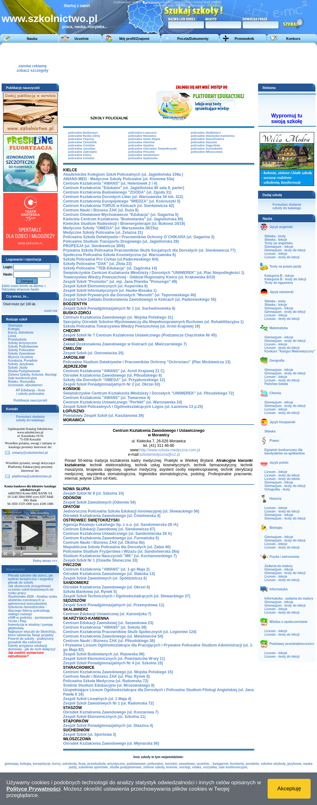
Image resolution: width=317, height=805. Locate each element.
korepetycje (42, 763)
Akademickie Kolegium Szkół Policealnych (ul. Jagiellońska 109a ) (123, 174)
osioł (47, 311)
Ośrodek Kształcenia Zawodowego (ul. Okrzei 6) (106, 587)
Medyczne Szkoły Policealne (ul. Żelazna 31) (103, 232)
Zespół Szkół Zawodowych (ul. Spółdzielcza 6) (105, 578)
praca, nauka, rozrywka (83, 27)
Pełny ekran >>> (45, 561)
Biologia (276, 527)
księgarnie (220, 763)
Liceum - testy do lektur (282, 479)
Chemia (275, 393)
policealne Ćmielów (81, 145)
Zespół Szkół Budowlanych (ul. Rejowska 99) (103, 654)
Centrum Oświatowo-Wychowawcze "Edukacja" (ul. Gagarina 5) (120, 214)
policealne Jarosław (81, 148)
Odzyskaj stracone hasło (20, 289)
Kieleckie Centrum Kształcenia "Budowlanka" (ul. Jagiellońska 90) (123, 219)
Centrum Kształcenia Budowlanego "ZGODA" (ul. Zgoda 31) (117, 192)
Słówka (269, 431)
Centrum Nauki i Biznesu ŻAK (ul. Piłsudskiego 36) (109, 641)
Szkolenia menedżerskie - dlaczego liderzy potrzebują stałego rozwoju (29, 610)
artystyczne (116, 763)
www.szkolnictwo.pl (49, 18)
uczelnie (203, 763)
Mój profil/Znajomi (134, 39)
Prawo (274, 440)
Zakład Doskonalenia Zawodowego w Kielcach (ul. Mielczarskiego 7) (125, 344)
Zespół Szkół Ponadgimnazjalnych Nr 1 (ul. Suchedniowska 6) (119, 308)
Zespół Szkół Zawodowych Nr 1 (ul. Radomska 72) (108, 703)
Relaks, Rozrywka (21, 381)
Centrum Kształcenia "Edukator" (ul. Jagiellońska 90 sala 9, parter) (123, 188)
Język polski (279, 462)
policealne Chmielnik (82, 142)
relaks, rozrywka (204, 767)
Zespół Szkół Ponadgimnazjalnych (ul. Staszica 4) (108, 725)
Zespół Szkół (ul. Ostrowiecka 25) (93, 353)
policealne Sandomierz (144, 155)
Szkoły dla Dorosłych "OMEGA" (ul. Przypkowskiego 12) (114, 380)
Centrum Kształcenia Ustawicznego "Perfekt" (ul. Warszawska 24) (122, 402)
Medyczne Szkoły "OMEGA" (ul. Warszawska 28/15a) (110, 228)
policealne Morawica (142, 135)
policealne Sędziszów (143, 158)
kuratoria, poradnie (244, 763)
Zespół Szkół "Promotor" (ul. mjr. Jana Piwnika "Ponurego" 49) (120, 281)
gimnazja (11, 763)
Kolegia (13, 329)
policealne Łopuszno (142, 132)
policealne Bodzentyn (83, 132)
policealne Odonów (141, 142)
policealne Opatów (141, 145)
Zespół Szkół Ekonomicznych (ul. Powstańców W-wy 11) (114, 658)
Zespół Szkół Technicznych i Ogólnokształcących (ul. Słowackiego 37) (126, 596)
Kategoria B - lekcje (279, 275)
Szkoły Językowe (21, 364)
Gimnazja (15, 325)
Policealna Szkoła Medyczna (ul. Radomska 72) (105, 681)
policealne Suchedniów (207, 148)
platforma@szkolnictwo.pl (32, 476)
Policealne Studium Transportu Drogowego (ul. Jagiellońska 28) (121, 241)
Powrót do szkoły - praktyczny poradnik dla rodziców (31, 640)
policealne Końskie (81, 158)
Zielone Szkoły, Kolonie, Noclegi (32, 374)
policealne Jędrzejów (82, 151)
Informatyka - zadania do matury (288, 598)
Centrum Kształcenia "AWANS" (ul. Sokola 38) (105, 627)
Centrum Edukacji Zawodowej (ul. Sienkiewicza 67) (109, 529)
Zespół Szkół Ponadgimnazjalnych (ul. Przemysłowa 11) (113, 605)
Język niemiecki (282, 292)
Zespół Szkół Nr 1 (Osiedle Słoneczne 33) (100, 560)
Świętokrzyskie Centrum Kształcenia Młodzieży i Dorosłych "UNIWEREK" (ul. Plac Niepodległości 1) (153, 272)
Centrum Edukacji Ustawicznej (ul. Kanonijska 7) (107, 614)
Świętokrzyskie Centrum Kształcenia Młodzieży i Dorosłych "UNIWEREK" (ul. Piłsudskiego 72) (148, 393)
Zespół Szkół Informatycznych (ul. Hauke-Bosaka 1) (109, 290)
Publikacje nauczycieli (30, 400)
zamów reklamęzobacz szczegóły (32, 66)
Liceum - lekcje (275, 253)
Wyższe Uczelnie (20, 357)
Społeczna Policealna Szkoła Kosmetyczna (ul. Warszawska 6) (119, 255)
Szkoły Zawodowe (21, 353)
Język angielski (281, 227)
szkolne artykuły (273, 763)
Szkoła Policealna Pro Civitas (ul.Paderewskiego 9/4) (110, 259)
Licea (12, 336)
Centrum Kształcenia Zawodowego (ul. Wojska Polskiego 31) (118, 317)
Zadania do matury (278, 566)
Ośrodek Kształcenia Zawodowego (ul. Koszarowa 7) (110, 712)
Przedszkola (17, 339)
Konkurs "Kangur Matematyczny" (289, 351)
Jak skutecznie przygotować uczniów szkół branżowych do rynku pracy (31, 589)
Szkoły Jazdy (18, 367)
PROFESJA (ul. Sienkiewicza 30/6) (94, 246)
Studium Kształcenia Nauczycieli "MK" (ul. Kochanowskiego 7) (120, 556)
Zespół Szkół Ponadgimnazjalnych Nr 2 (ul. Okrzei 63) (111, 384)
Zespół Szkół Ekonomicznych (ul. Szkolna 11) (104, 716)
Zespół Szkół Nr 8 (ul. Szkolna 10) (93, 493)
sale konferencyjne (233, 767)
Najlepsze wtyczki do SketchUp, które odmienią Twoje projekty (32, 633)
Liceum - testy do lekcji (281, 257)
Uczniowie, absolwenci (25, 385)
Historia (275, 498)
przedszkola (96, 763)
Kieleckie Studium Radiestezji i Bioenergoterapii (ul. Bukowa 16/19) (124, 223)
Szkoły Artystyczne (22, 343)
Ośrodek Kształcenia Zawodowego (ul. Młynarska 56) (111, 743)
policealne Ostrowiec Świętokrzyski (152, 148)
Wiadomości (15, 569)
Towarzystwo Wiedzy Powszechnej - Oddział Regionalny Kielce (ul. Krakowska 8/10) (139, 277)
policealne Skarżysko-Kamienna (212, 135)
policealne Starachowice (207, 139)
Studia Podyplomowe (24, 371)
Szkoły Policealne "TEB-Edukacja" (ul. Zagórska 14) (110, 268)
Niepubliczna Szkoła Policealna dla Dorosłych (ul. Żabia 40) (116, 547)
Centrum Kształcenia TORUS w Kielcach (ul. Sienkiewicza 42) (118, 205)
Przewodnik (244, 39)
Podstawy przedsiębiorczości (292, 644)
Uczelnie (82, 39)
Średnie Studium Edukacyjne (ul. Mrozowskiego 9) (109, 685)
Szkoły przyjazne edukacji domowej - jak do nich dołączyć (31, 647)
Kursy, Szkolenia (20, 332)
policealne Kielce (79, 155)
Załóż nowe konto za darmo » (24, 286)
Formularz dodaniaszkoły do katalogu (30, 418)
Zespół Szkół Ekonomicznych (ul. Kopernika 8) (105, 286)
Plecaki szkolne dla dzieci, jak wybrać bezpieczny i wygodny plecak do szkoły (30, 579)
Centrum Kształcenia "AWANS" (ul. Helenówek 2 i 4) (110, 183)
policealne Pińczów (141, 151)
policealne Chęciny (81, 139)
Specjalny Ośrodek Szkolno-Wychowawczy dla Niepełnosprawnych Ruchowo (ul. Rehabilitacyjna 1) (153, 322)
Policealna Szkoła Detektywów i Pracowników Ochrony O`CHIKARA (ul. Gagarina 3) (138, 237)
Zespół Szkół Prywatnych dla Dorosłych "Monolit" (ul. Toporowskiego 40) (129, 295)
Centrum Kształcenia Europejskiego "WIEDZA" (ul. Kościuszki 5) (121, 201)
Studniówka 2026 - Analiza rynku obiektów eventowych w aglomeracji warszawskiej (32, 600)
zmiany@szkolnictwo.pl (30, 452)
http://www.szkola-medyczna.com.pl (170, 450)
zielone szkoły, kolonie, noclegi (166, 767)
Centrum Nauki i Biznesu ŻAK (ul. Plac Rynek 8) (106, 676)
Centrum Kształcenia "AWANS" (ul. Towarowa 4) (106, 397)
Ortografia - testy (277, 489)
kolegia (25, 763)
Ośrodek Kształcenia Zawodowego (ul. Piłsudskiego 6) (112, 375)
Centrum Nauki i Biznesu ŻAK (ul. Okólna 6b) (104, 542)
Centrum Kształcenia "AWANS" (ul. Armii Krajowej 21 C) (113, 371)
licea (81, 763)
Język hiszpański (282, 422)
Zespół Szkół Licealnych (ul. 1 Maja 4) (97, 699)
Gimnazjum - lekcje (278, 246)
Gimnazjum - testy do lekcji (285, 250)
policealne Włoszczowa (207, 151)
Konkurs (293, 39)
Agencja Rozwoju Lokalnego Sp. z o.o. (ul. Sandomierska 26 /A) (120, 524)
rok (54, 311)
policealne (155, 763)
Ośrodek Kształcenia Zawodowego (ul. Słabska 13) (109, 574)
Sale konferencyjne (22, 378)
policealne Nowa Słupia (144, 139)
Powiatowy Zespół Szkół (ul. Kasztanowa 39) (103, 415)
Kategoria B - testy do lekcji (285, 279)
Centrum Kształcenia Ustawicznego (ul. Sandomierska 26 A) (117, 533)
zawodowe (187, 763)
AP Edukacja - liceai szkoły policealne (30, 391)
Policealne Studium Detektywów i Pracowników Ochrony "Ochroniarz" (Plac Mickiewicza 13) (147, 362)
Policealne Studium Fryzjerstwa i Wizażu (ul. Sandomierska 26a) (121, 551)
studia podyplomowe (125, 767)
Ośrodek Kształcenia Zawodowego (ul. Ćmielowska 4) (111, 515)
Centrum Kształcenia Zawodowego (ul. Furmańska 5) (111, 538)
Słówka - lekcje (275, 239)
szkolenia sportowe (93, 767)
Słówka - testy (275, 236)
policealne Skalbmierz (206, 132)
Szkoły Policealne (21, 350)
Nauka (32, 39)
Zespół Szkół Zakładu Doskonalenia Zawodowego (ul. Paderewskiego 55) (139, 299)
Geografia (277, 360)
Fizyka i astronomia (284, 556)
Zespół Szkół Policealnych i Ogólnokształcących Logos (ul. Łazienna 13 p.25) (133, 406)
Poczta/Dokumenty (192, 39)
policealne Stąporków (205, 145)
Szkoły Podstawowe (23, 346)
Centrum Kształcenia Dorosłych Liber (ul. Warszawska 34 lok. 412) (123, 197)
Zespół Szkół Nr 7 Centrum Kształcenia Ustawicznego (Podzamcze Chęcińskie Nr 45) (140, 335)
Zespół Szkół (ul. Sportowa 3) (89, 734)
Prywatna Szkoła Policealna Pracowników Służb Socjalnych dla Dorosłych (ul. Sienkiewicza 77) (149, 250)
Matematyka (279, 328)
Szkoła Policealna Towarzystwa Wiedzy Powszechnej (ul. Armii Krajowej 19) (131, 326)
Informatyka (279, 589)
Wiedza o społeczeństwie (288, 622)
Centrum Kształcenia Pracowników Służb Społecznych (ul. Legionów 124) (130, 632)
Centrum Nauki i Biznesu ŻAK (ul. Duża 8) (101, 210)
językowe (294, 763)
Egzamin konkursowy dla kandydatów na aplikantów (284, 451)
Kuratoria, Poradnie (23, 360)
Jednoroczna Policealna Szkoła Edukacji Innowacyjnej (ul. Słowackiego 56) (131, 511)
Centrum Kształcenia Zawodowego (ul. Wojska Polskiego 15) (118, 672)
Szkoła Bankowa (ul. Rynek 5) (90, 591)
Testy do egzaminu (278, 282)
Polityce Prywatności (33, 789)
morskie (171, 763)
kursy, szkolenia (64, 763)
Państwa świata (276, 384)
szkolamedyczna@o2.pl (160, 454)
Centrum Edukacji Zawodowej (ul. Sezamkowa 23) (108, 623)
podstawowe (136, 763)
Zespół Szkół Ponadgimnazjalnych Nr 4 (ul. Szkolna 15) (113, 663)
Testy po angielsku (278, 243)
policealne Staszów (204, 142)
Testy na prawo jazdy (285, 266)
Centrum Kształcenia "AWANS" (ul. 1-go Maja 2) (106, 569)
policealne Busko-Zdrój (84, 135)
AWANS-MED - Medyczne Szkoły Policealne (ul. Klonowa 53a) (118, 179)
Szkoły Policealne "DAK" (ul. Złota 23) (97, 264)
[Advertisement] (163, 63)
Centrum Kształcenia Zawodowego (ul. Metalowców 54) (113, 636)
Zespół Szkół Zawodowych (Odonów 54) (99, 502)
